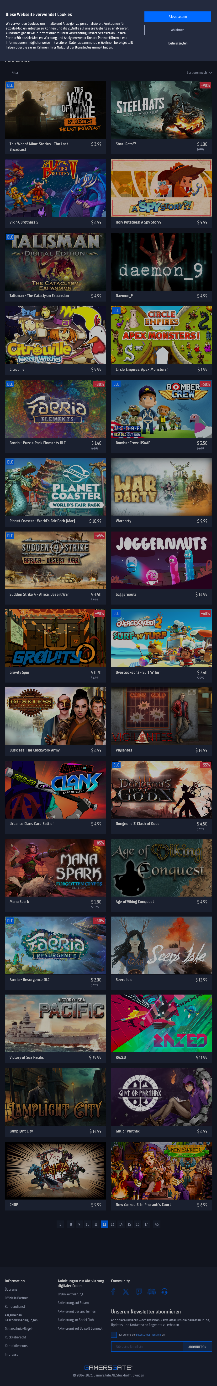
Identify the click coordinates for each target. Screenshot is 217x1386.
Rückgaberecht (15, 1337)
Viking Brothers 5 (24, 222)
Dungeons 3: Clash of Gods (137, 823)
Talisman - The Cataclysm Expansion (39, 295)
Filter (14, 72)
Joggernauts (126, 594)
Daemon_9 (124, 295)
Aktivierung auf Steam (73, 1302)
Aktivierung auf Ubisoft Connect (80, 1328)
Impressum (13, 1354)
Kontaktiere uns (16, 1345)
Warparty (123, 520)
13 (112, 1224)
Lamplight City (21, 1131)
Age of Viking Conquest (135, 901)
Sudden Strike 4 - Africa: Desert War (39, 594)
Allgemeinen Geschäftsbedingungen (21, 1318)
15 (129, 1224)
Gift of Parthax (128, 1131)
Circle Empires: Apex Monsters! (142, 369)
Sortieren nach (197, 72)
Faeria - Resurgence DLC (29, 979)
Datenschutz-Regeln (19, 1328)
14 (121, 1224)
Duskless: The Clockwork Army (35, 750)
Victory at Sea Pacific (27, 1057)
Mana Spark (19, 901)
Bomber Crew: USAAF (133, 442)
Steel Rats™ (126, 143)
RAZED (121, 1057)
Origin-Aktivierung (70, 1294)
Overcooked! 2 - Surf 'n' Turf (138, 672)
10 (88, 1224)
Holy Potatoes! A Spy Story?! (139, 222)
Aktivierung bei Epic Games (77, 1311)
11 (96, 1224)
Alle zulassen (178, 16)
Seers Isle (124, 979)
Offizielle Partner (16, 1298)
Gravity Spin (19, 672)
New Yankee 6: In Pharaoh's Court (143, 1204)
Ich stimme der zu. (142, 1335)
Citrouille (17, 369)
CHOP (14, 1204)
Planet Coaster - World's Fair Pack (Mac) (42, 520)
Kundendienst (15, 1306)
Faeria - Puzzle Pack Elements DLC (38, 442)
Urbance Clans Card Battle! (31, 823)
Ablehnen (178, 30)
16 (137, 1224)
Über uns (11, 1289)
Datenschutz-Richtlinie (149, 1335)
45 (157, 1224)
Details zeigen (178, 43)
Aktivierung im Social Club (76, 1320)
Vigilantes (124, 750)
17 (146, 1224)
